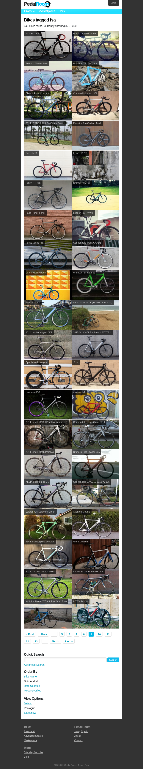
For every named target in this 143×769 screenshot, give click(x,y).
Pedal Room (37, 4)
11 (108, 634)
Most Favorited (32, 690)
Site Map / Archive (33, 752)
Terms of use (83, 765)
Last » (69, 641)
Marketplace (46, 11)
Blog (26, 756)
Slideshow (30, 712)
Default (28, 703)
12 (27, 641)
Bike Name (30, 676)
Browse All (29, 731)
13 (36, 641)
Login (113, 2)
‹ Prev (43, 634)
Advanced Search (34, 664)
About (77, 735)
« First (30, 634)
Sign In (84, 731)
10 (99, 634)
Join (62, 11)
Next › (55, 641)
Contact (78, 740)
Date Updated (32, 685)
